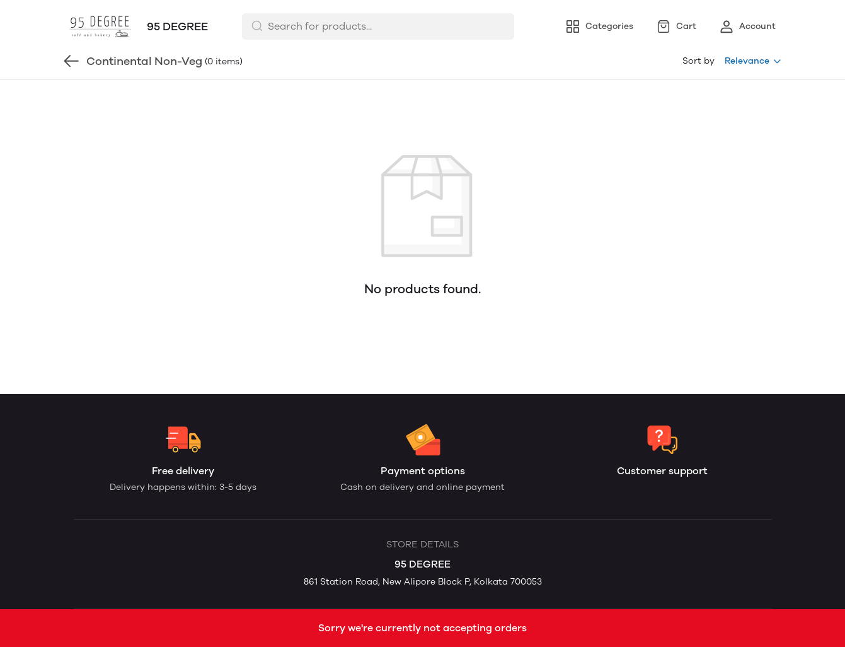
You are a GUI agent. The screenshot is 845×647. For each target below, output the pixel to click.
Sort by (698, 60)
